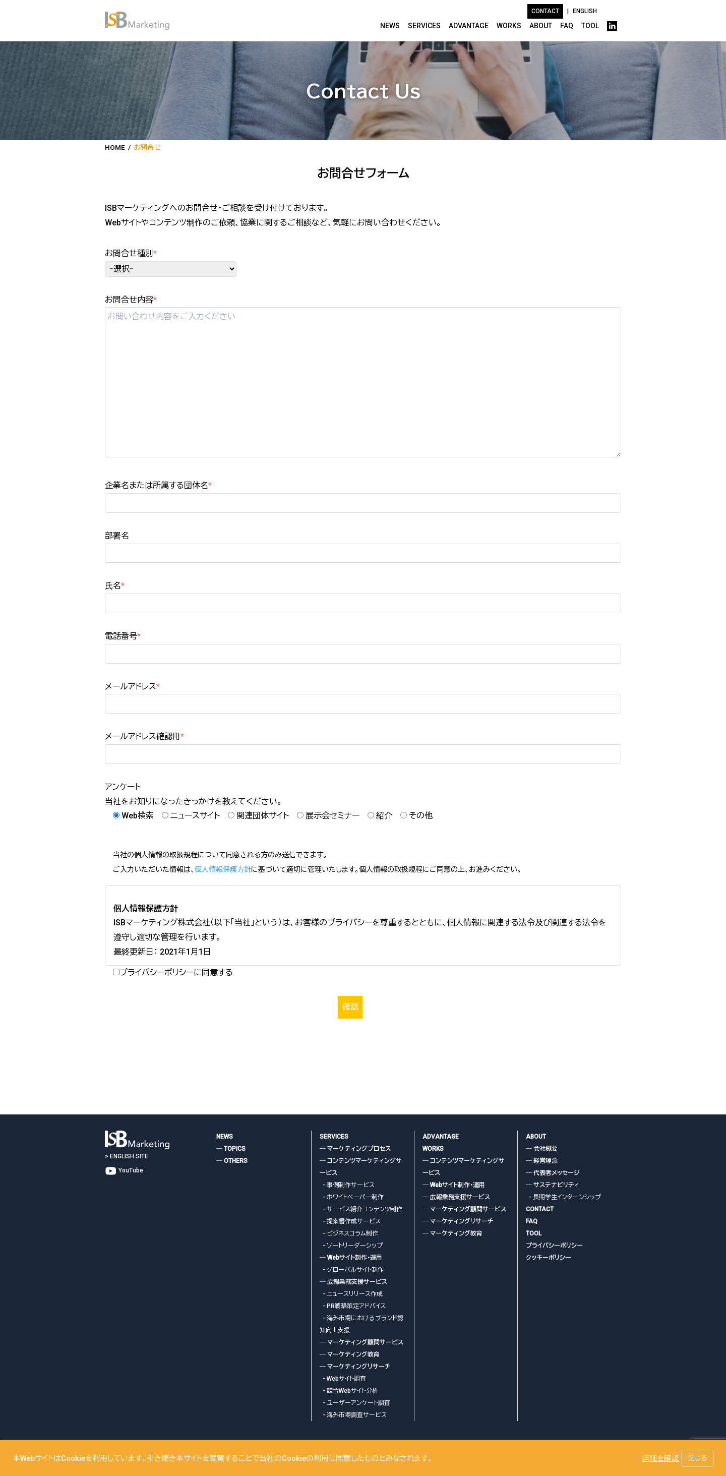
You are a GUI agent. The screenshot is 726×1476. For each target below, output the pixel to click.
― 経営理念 (542, 1160)
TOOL (590, 26)
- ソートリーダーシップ (351, 1245)
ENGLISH (585, 11)
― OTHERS (232, 1160)
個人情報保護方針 (223, 869)
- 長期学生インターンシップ (563, 1197)
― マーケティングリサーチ (355, 1366)
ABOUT (540, 26)
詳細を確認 (660, 1458)
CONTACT (540, 1209)
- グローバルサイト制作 (352, 1269)
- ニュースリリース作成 (351, 1293)
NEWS (390, 26)
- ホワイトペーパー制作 (352, 1197)
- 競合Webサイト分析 (349, 1390)
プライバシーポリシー (554, 1245)
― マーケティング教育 (350, 1354)
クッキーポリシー (548, 1257)
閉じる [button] (697, 1458)
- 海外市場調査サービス (353, 1415)
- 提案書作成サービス (350, 1221)
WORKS (509, 26)
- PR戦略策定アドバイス (353, 1306)
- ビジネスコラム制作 (349, 1233)
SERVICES (424, 26)
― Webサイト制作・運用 (351, 1257)
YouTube (124, 1170)
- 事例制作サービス (347, 1185)
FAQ (566, 26)
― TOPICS (231, 1148)
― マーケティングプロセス (355, 1148)
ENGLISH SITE (129, 1155)
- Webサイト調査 (343, 1378)
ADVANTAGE (469, 26)
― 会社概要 (542, 1148)
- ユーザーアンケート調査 (355, 1402)
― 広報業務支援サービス (353, 1281)
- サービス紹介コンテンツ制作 (361, 1209)
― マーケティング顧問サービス (361, 1342)
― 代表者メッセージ (552, 1172)
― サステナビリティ (552, 1185)
